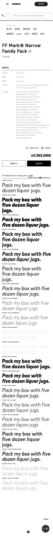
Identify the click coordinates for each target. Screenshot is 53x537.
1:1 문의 (45, 529)
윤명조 (17, 29)
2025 (42, 34)
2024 (26, 34)
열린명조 (26, 29)
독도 (35, 29)
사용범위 (47, 148)
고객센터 (45, 519)
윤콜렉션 (10, 34)
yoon (19, 34)
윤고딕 (9, 29)
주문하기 (39, 163)
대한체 (34, 34)
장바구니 (14, 163)
